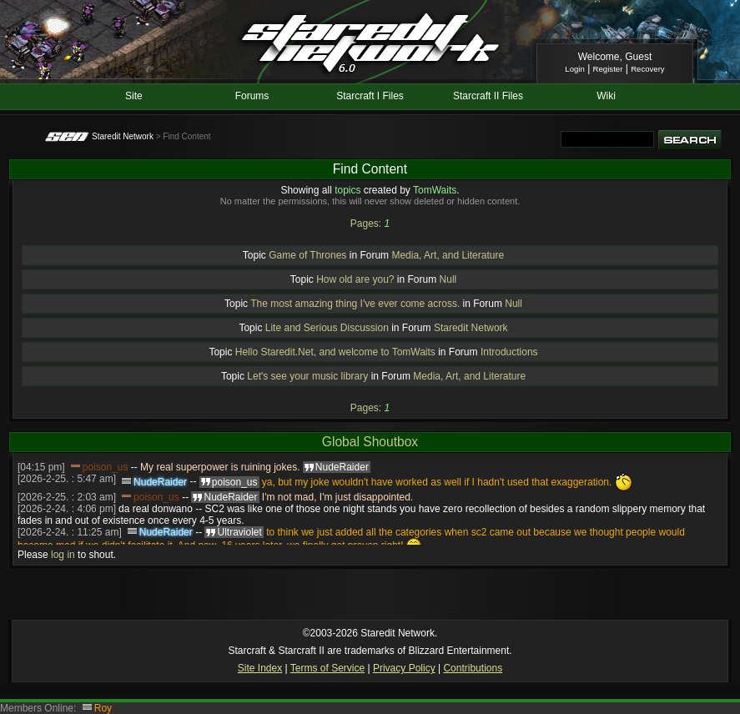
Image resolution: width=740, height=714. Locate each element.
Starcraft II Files (488, 96)
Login (574, 68)
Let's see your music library (307, 376)
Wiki (606, 96)
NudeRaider (160, 482)
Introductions (509, 352)
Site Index (260, 668)
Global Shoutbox (370, 442)
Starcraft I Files (370, 96)
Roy (103, 708)
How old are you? (355, 279)
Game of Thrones (307, 255)
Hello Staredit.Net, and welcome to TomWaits (335, 352)
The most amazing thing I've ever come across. (355, 303)
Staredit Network (123, 136)
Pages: (365, 223)
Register (608, 68)
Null (448, 279)
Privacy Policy (404, 668)
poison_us (105, 467)
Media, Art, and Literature (447, 255)
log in (63, 555)
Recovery (648, 68)
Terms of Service (327, 668)
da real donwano (155, 509)
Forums (252, 96)
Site (134, 96)
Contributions (472, 668)
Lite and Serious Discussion (327, 328)
